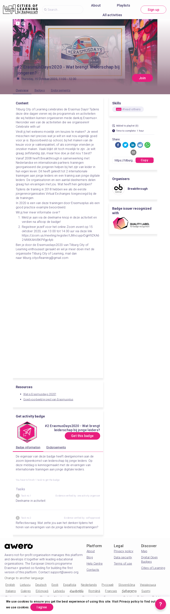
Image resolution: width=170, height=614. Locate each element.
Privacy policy (123, 551)
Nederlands (89, 585)
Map (144, 551)
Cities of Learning (153, 568)
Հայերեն (77, 591)
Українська (148, 585)
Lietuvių (25, 585)
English (10, 585)
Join (142, 78)
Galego (26, 591)
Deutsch (41, 585)
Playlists (123, 5)
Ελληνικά (42, 591)
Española (69, 585)
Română (94, 591)
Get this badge (81, 436)
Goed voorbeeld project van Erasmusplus (48, 399)
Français (111, 591)
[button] (118, 145)
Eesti (55, 585)
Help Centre (95, 563)
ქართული (129, 591)
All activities (112, 15)
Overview (22, 90)
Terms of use (123, 563)
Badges (39, 90)
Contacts (93, 570)
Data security (123, 557)
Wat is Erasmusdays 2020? (39, 394)
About (96, 5)
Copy (144, 160)
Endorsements (60, 90)
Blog (90, 557)
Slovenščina (126, 585)
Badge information (28, 447)
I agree (42, 607)
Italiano (10, 591)
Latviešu (59, 591)
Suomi (145, 591)
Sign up (153, 10)
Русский (108, 585)
